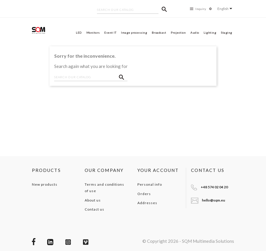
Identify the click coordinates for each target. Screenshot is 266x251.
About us (93, 200)
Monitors (93, 32)
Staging (226, 32)
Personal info (149, 184)
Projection (178, 32)
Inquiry (201, 8)
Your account (158, 170)
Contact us (94, 209)
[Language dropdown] (225, 8)
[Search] (127, 10)
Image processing (134, 32)
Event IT (110, 32)
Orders (144, 194)
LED (79, 32)
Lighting (210, 32)
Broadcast (159, 32)
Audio (194, 32)
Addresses (147, 203)
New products (44, 184)
